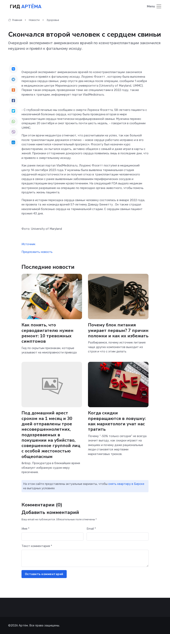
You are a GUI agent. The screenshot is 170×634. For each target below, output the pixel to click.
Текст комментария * (36, 546)
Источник (28, 244)
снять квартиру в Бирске (126, 483)
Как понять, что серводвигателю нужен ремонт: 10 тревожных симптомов (47, 333)
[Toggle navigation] (154, 7)
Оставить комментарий (44, 574)
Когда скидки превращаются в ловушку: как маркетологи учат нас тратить (117, 421)
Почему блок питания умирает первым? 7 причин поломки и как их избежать (118, 330)
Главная (15, 20)
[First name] (52, 536)
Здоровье (53, 20)
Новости (34, 20)
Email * (91, 528)
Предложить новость (37, 252)
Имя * (25, 528)
